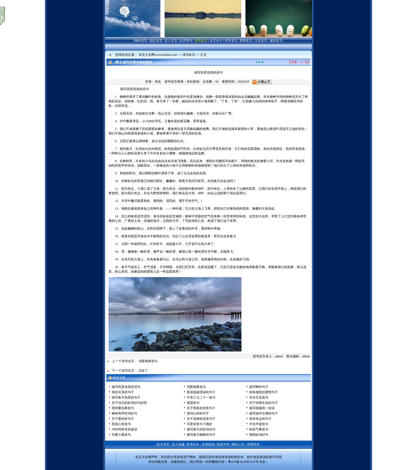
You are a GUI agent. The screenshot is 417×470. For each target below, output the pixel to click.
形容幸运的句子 (260, 419)
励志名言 (156, 41)
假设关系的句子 (123, 392)
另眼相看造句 (147, 361)
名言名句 (216, 41)
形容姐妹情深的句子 (201, 392)
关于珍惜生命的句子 (263, 403)
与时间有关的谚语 (124, 429)
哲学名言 (231, 41)
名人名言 (171, 41)
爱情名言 (246, 41)
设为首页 (163, 444)
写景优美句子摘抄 (199, 424)
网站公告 (238, 444)
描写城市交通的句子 (263, 413)
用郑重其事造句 (123, 408)
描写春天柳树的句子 (201, 435)
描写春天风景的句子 (126, 397)
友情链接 (208, 444)
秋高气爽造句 (258, 429)
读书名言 (201, 41)
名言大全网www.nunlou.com (158, 55)
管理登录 (253, 444)
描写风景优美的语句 (126, 387)
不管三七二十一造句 (201, 397)
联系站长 (193, 444)
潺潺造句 (193, 403)
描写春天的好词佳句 (201, 429)
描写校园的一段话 (262, 408)
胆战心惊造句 (121, 424)
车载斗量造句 (121, 435)
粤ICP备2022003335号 (243, 462)
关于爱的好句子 (123, 419)
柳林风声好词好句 (124, 413)
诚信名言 (276, 41)
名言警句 (186, 41)
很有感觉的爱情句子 (263, 392)
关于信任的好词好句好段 (129, 403)
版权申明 (223, 444)
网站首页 (141, 41)
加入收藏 (178, 444)
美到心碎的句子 (198, 413)
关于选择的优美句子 (201, 419)
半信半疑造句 (258, 424)
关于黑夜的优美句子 (201, 408)
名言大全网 (143, 457)
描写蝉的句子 (258, 387)
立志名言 (261, 41)
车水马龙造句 (258, 397)
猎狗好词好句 (258, 435)
